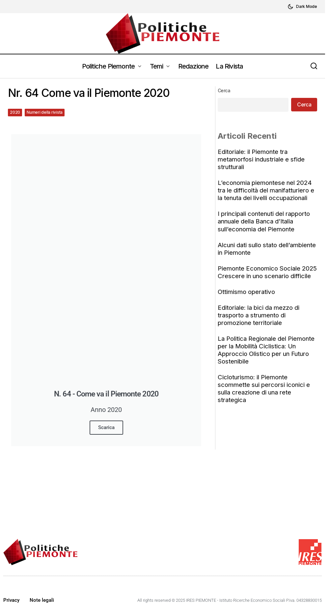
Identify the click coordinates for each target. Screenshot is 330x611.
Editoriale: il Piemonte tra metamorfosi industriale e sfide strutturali (262, 159)
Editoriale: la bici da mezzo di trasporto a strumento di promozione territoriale (259, 322)
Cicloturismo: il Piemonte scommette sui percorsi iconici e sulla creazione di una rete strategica (265, 396)
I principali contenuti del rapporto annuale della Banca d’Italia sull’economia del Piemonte (265, 221)
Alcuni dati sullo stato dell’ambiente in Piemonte (268, 248)
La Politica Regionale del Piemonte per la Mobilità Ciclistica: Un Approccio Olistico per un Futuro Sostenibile (267, 357)
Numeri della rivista (45, 112)
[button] (302, 6)
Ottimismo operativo (247, 299)
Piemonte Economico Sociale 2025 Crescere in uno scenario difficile (262, 276)
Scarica (106, 427)
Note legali (42, 600)
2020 (15, 112)
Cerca (225, 90)
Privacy (11, 600)
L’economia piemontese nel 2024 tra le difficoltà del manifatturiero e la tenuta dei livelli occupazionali (267, 190)
